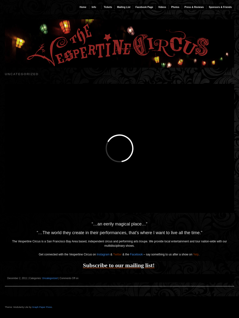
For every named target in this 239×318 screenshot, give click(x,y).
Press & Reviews (194, 7)
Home (83, 7)
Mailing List (123, 7)
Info (94, 7)
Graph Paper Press (42, 307)
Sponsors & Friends (220, 7)
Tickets (108, 7)
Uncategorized (49, 278)
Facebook (136, 254)
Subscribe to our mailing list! (119, 265)
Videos (162, 7)
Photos (175, 7)
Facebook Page (144, 7)
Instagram (103, 254)
